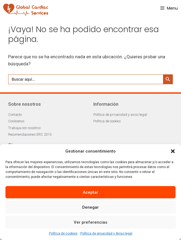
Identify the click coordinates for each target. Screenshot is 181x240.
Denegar (90, 207)
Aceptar (90, 192)
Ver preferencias (90, 222)
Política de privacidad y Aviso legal (106, 233)
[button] (173, 151)
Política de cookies (63, 233)
